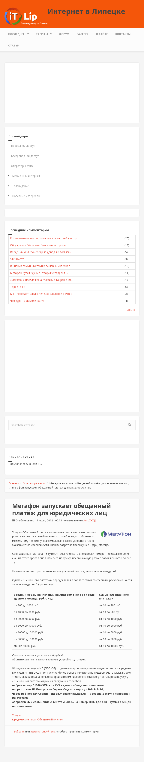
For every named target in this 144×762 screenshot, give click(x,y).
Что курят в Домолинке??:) (27, 300)
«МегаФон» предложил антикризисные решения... (41, 280)
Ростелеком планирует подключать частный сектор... (44, 238)
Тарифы (42, 33)
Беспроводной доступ (25, 156)
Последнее (17, 33)
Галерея (82, 34)
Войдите (19, 731)
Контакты (122, 34)
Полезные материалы (26, 196)
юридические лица (24, 719)
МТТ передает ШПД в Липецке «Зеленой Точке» (41, 294)
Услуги (16, 715)
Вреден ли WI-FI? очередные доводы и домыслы (40, 252)
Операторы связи (22, 166)
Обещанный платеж (50, 719)
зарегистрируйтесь (43, 731)
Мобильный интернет (26, 176)
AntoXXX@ (89, 520)
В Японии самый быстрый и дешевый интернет (40, 266)
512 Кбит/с (17, 259)
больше (131, 310)
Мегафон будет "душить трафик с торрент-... (39, 273)
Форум (64, 34)
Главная (13, 483)
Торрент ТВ (17, 287)
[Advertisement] (72, 92)
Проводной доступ (23, 145)
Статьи (13, 45)
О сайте (102, 34)
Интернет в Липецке (86, 11)
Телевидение (20, 186)
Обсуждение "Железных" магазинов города (38, 245)
